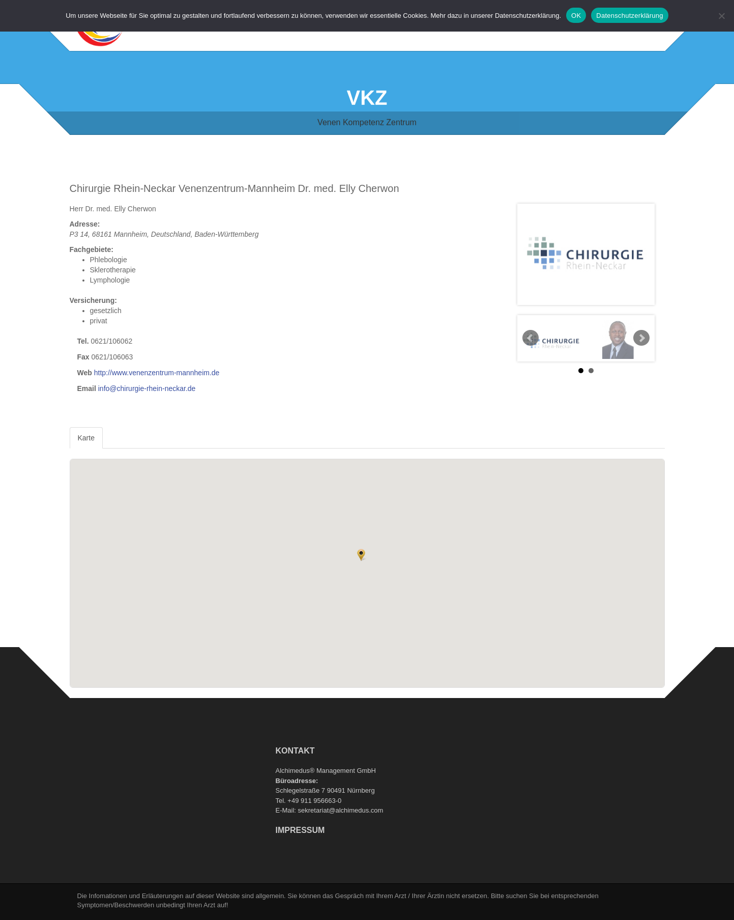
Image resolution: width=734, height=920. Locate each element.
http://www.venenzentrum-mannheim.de (157, 373)
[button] (361, 555)
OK (576, 15)
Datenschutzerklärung (629, 15)
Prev (530, 338)
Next (641, 338)
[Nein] (721, 16)
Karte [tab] (86, 438)
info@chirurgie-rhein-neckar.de (147, 388)
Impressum (300, 830)
